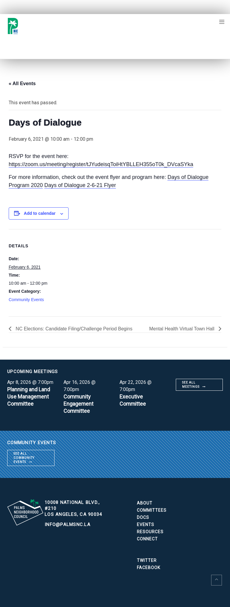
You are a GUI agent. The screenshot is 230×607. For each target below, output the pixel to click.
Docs (143, 517)
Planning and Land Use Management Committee (28, 396)
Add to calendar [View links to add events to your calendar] (40, 213)
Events (145, 524)
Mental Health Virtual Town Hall (182, 328)
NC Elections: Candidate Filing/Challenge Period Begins (74, 328)
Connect (147, 539)
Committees (152, 510)
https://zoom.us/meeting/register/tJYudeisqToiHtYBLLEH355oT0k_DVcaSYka (101, 164)
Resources (150, 531)
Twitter (147, 560)
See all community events (23, 458)
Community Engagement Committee (78, 403)
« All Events (22, 83)
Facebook (148, 567)
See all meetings (190, 384)
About (144, 503)
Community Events (26, 299)
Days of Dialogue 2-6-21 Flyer (80, 185)
